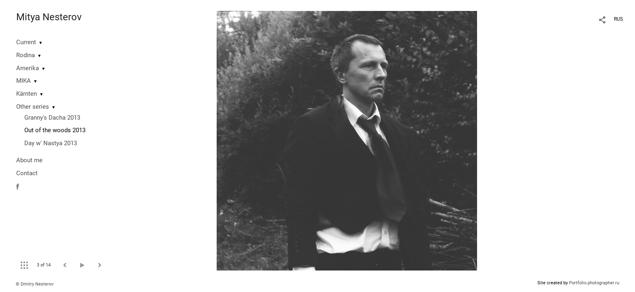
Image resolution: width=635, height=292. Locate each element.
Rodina (25, 55)
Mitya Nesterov (49, 17)
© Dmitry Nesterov (34, 284)
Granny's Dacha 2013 (52, 117)
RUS (618, 19)
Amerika (27, 68)
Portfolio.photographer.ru (594, 283)
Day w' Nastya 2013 (50, 143)
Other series (32, 106)
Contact (27, 173)
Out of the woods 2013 (54, 130)
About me (29, 160)
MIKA (23, 80)
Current (26, 42)
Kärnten (26, 93)
